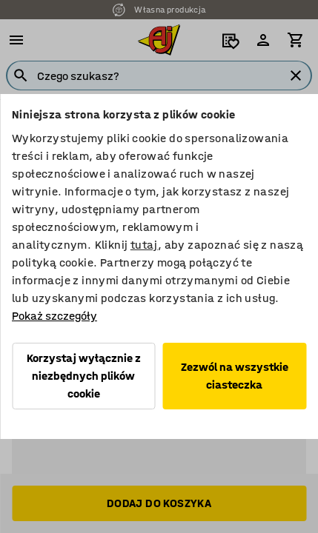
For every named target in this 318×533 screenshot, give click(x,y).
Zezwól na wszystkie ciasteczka (234, 376)
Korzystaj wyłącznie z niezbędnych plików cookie (84, 375)
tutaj (144, 245)
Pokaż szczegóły (54, 316)
